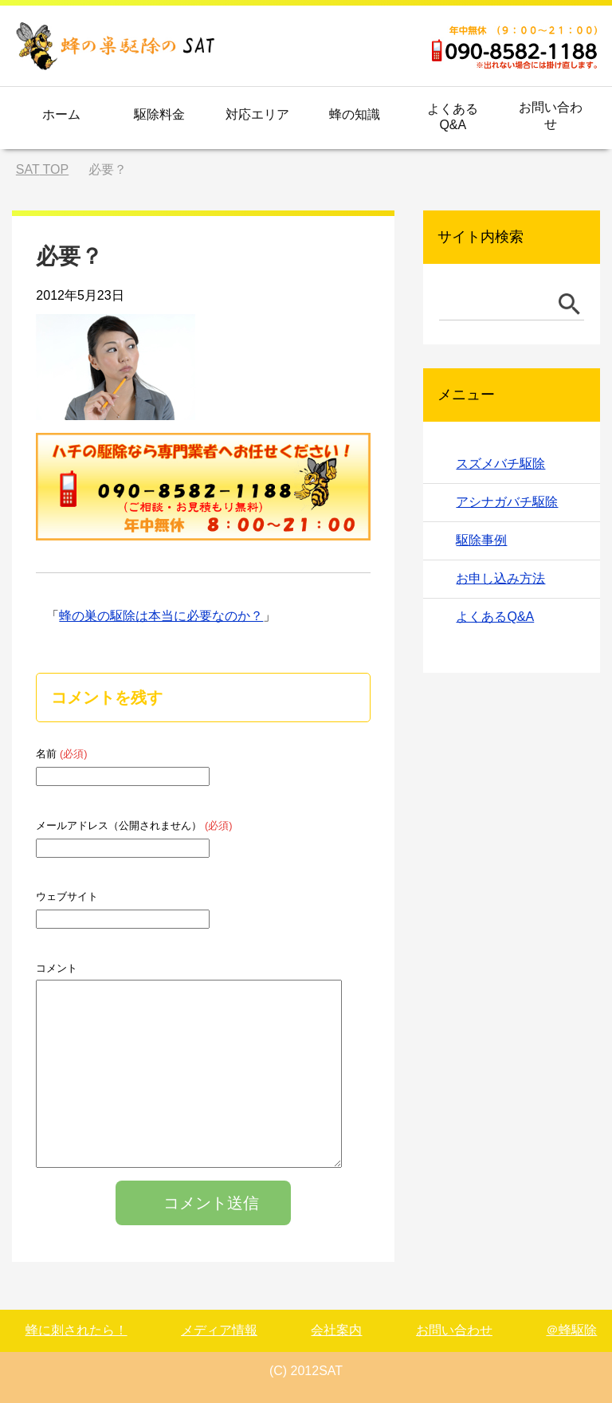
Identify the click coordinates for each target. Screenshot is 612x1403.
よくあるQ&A (452, 117)
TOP (42, 169)
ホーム (61, 114)
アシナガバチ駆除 (507, 502)
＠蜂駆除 (571, 1330)
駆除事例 (481, 540)
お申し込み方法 (500, 578)
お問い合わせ (551, 115)
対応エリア (257, 114)
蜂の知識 (354, 114)
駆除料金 (159, 114)
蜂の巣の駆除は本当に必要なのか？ (161, 616)
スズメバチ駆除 (500, 463)
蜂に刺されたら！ (77, 1330)
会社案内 (336, 1330)
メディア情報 (219, 1330)
